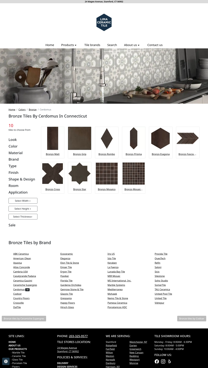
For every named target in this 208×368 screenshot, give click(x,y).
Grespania (68, 298)
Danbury (110, 363)
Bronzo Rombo (106, 154)
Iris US (113, 253)
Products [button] (68, 45)
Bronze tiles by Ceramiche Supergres (24, 318)
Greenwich (135, 349)
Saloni (160, 267)
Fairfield (110, 349)
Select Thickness (22, 216)
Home (49, 45)
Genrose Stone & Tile (73, 289)
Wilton (109, 352)
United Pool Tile (165, 293)
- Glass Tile (17, 359)
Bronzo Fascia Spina (188, 154)
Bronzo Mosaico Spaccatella (133, 189)
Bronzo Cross (52, 189)
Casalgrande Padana (26, 276)
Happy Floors (69, 302)
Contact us (154, 45)
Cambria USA (22, 271)
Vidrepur (161, 302)
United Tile (162, 298)
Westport (134, 359)
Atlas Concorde (23, 267)
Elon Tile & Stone (71, 262)
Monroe (133, 363)
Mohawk (114, 293)
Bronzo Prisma (134, 154)
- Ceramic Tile (18, 356)
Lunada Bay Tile (119, 271)
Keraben (114, 262)
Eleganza (67, 258)
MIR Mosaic (116, 276)
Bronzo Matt (53, 154)
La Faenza (115, 267)
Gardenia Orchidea (72, 285)
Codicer (19, 293)
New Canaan (136, 352)
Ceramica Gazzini (24, 280)
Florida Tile (68, 280)
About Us (14, 345)
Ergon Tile (67, 271)
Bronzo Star (79, 189)
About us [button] (131, 45)
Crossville (20, 302)
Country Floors (23, 298)
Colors (21, 109)
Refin (159, 262)
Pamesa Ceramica (119, 302)
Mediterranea (117, 289)
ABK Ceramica (23, 253)
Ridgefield (111, 345)
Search (112, 45)
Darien (133, 345)
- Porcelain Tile (19, 363)
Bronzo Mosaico (106, 189)
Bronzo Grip (79, 154)
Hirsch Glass (69, 307)
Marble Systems (118, 285)
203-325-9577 (78, 336)
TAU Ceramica (164, 289)
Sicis (159, 271)
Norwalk (110, 359)
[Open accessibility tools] (6, 361)
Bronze (33, 109)
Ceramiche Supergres (27, 285)
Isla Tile (114, 258)
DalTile (19, 307)
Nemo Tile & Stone (120, 298)
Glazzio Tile (68, 293)
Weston (110, 356)
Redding (134, 356)
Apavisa (19, 262)
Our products (18, 349)
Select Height (22, 208)
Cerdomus (21, 289)
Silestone (162, 276)
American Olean (24, 258)
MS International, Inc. (121, 280)
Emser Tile (68, 267)
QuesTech (162, 258)
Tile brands (92, 45)
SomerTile (162, 285)
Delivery (62, 363)
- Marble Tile (18, 352)
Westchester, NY (138, 342)
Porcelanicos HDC (119, 307)
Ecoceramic (68, 253)
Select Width (22, 200)
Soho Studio (164, 280)
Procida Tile (163, 253)
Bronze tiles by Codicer (191, 318)
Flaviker (66, 276)
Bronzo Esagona (161, 154)
